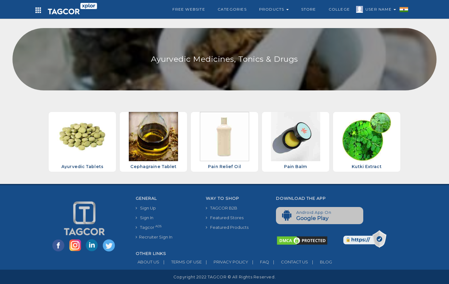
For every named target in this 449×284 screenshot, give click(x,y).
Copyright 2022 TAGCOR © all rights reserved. (224, 276)
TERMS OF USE (180, 261)
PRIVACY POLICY (225, 261)
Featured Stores (225, 217)
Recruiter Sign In (154, 236)
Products (274, 9)
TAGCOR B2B (221, 207)
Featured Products (227, 227)
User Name (379, 10)
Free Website (188, 9)
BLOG (320, 261)
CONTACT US (288, 261)
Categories (232, 9)
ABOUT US (147, 261)
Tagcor (149, 227)
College (339, 9)
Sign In (144, 217)
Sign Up (146, 207)
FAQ (258, 261)
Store (308, 9)
